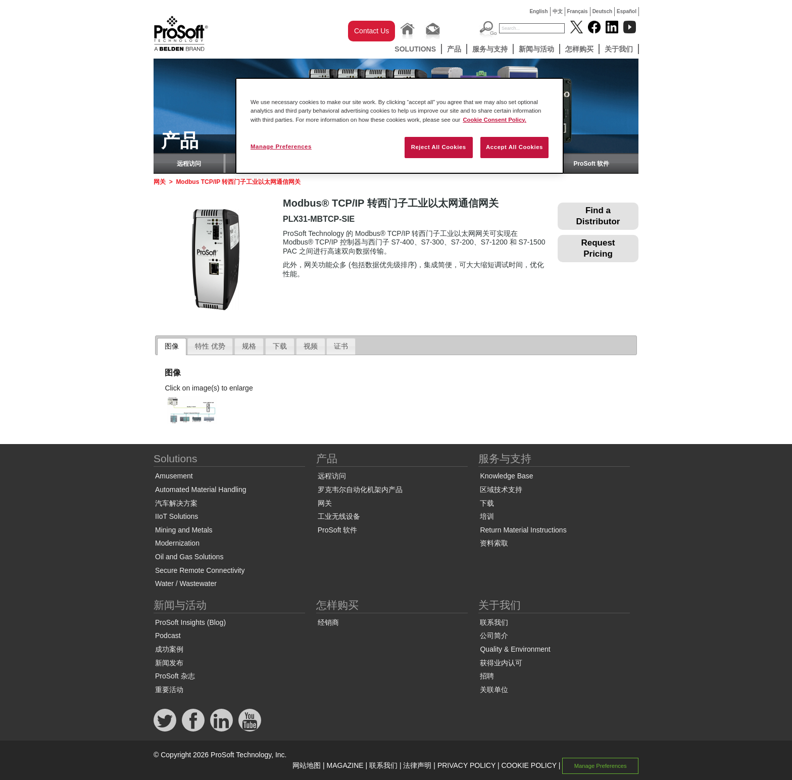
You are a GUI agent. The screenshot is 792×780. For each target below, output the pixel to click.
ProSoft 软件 (591, 163)
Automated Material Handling (200, 489)
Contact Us (371, 31)
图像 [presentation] (172, 346)
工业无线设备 (339, 516)
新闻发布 (169, 663)
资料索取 (494, 543)
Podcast (168, 635)
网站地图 (306, 765)
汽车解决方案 (176, 503)
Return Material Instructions (523, 530)
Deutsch (602, 11)
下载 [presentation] (280, 346)
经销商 (328, 622)
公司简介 (494, 635)
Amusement (174, 476)
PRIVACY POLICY (466, 765)
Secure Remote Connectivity (199, 570)
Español (626, 11)
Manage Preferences (600, 766)
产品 (454, 49)
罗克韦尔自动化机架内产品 (360, 489)
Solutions (415, 49)
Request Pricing (598, 248)
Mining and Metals (184, 530)
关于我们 (619, 49)
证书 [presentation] (341, 346)
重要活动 (169, 690)
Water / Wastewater (186, 583)
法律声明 (417, 765)
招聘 (487, 676)
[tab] (171, 346)
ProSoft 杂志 (175, 676)
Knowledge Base (506, 476)
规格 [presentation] (249, 346)
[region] (399, 125)
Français (577, 11)
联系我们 (494, 622)
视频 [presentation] (311, 346)
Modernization (177, 543)
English (538, 11)
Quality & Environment (515, 649)
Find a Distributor (598, 216)
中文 (558, 11)
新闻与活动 (536, 49)
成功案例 (169, 649)
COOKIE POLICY (528, 765)
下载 (487, 503)
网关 (160, 181)
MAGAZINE (345, 765)
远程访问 (189, 163)
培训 (487, 516)
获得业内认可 (501, 663)
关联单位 (494, 690)
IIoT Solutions (176, 516)
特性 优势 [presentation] (210, 346)
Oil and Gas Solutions (189, 557)
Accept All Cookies (514, 147)
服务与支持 (490, 49)
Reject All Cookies (438, 147)
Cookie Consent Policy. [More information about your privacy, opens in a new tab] (494, 120)
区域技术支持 (501, 489)
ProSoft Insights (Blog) (190, 622)
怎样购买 (579, 49)
